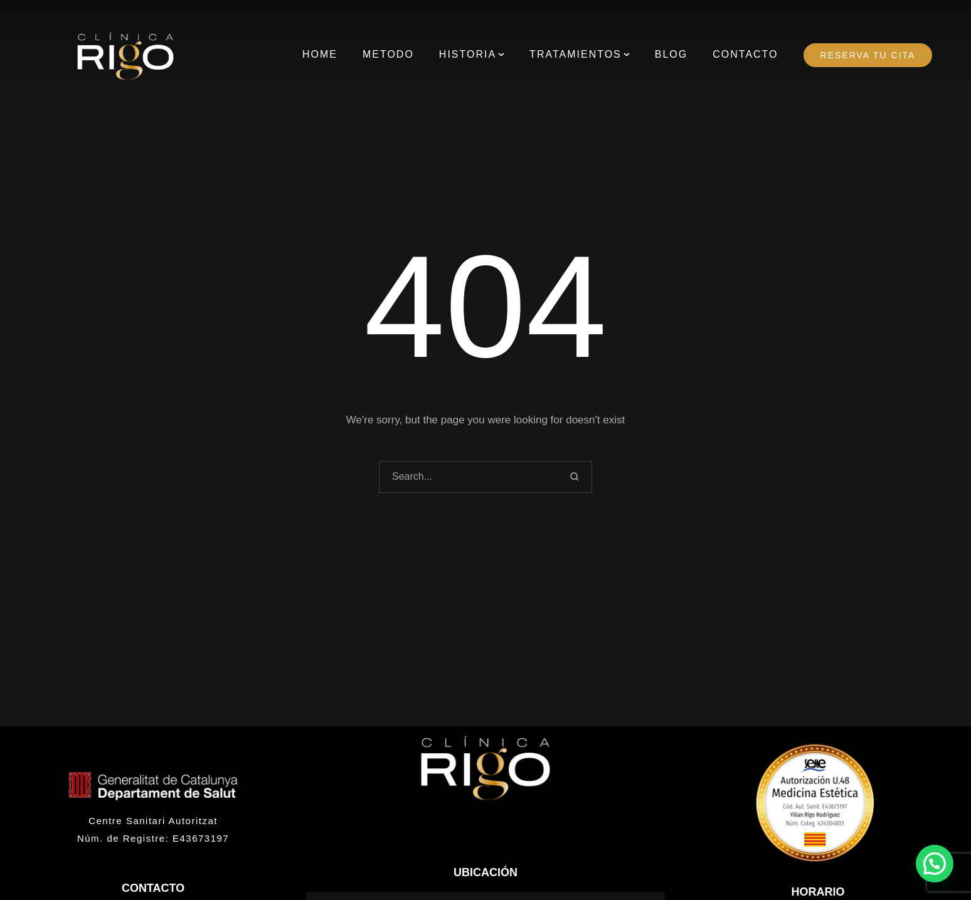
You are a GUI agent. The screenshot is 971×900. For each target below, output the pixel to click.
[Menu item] (320, 54)
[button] (501, 54)
